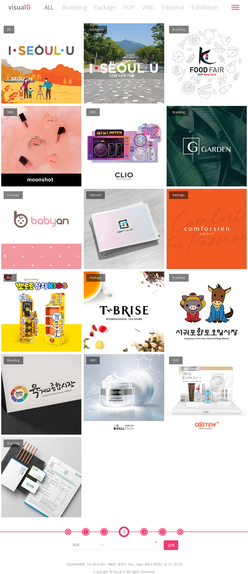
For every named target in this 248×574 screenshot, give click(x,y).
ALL (49, 7)
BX (9, 29)
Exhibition (204, 7)
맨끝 (180, 532)
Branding (74, 7)
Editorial (173, 7)
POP (129, 7)
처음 (68, 532)
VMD (148, 7)
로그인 (178, 564)
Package (105, 7)
